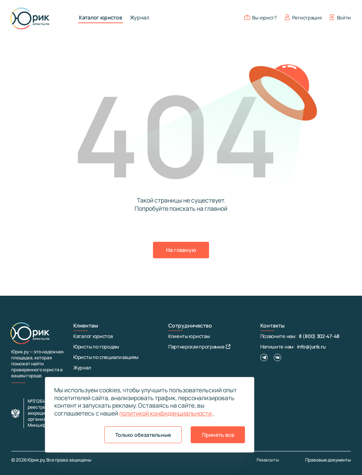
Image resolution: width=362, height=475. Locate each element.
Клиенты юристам (189, 336)
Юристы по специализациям (105, 357)
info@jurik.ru (311, 346)
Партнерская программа (199, 346)
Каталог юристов (100, 17)
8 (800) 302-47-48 (319, 336)
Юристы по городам (96, 346)
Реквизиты (268, 460)
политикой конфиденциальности (166, 413)
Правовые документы (328, 460)
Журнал (139, 17)
